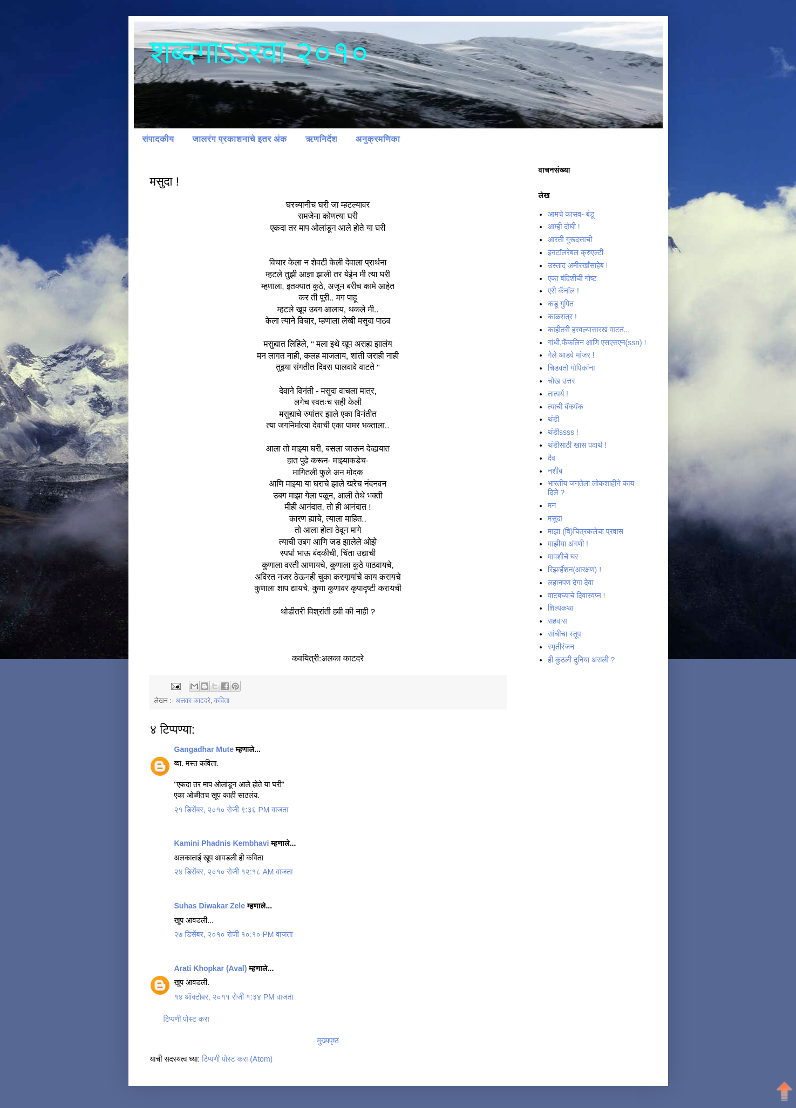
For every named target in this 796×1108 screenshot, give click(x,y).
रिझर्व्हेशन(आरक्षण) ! (574, 569)
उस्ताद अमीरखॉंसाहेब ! (578, 265)
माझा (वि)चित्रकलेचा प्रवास (585, 531)
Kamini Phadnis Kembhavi (221, 843)
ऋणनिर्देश (321, 138)
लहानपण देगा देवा (571, 582)
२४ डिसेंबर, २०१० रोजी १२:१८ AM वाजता (233, 871)
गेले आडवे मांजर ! (571, 355)
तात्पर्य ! (558, 393)
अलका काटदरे (192, 701)
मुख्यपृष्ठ (327, 1040)
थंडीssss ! (563, 432)
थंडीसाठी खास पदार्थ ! (577, 445)
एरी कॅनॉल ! (563, 290)
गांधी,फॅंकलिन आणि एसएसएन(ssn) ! (597, 342)
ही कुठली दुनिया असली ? (581, 659)
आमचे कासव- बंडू (571, 214)
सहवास (557, 621)
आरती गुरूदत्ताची (570, 239)
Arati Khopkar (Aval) (210, 968)
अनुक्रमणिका (378, 138)
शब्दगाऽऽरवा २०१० (259, 52)
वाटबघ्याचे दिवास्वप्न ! (576, 595)
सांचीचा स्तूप (564, 634)
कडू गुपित (561, 303)
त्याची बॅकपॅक (565, 406)
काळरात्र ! (562, 316)
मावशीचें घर (563, 556)
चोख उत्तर (561, 381)
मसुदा (555, 518)
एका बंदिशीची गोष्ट (572, 278)
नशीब (555, 471)
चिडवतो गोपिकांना (571, 368)
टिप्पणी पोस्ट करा (186, 1019)
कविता (221, 701)
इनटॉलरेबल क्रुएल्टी (575, 252)
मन (552, 505)
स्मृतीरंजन (561, 646)
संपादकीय (158, 138)
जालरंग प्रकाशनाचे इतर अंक (239, 138)
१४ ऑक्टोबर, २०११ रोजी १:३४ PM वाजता (234, 997)
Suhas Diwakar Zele (210, 905)
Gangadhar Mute (204, 749)
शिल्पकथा (561, 608)
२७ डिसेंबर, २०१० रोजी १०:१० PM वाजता (233, 934)
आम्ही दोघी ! (564, 226)
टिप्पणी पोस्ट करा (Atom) (237, 1059)
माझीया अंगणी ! (568, 543)
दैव (551, 458)
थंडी (553, 419)
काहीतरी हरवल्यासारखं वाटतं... (589, 329)
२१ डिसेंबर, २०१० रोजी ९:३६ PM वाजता (231, 809)
